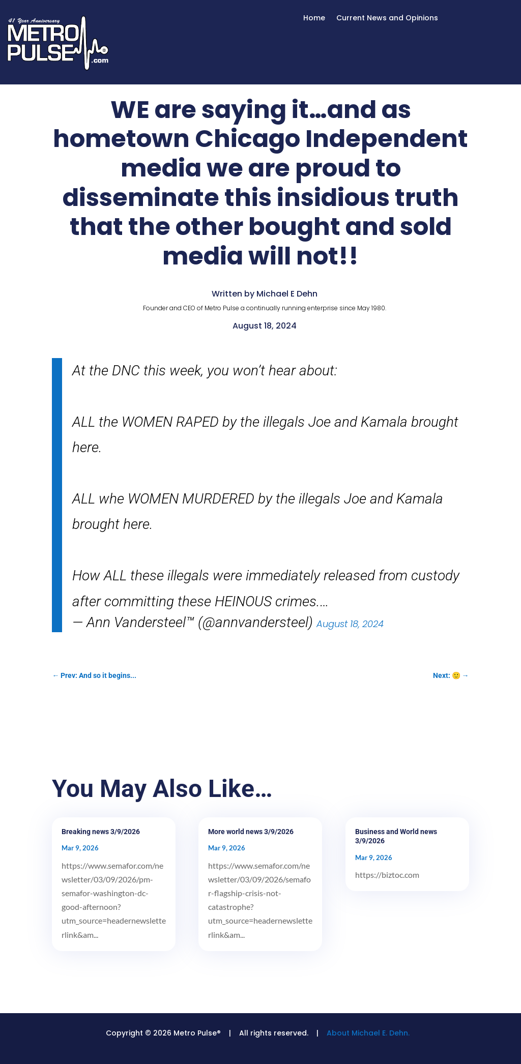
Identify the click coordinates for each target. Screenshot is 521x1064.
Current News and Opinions (387, 18)
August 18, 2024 (350, 623)
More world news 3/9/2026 (251, 831)
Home (314, 18)
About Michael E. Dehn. (368, 1033)
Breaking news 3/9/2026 (101, 831)
